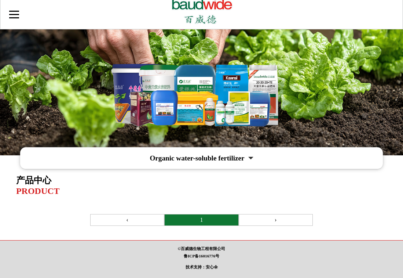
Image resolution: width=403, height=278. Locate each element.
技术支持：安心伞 (202, 267)
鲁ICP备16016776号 (201, 256)
